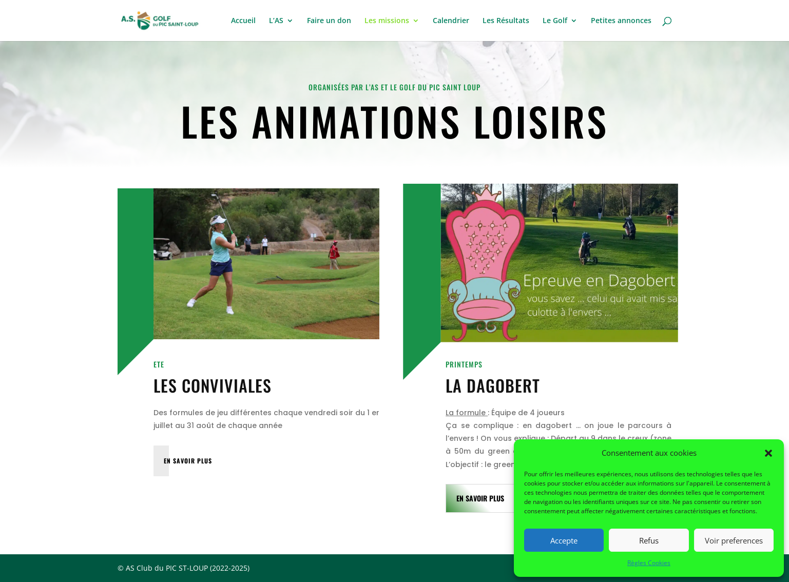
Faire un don (329, 21)
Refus (649, 540)
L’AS (276, 21)
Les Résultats (506, 21)
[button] (768, 453)
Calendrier (451, 21)
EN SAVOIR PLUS (188, 460)
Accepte (564, 540)
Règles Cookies (648, 562)
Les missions (386, 21)
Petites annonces (621, 21)
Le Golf (555, 21)
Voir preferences (734, 540)
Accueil (243, 21)
